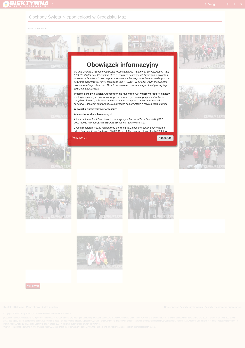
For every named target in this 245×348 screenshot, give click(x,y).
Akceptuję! (165, 138)
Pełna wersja (79, 137)
